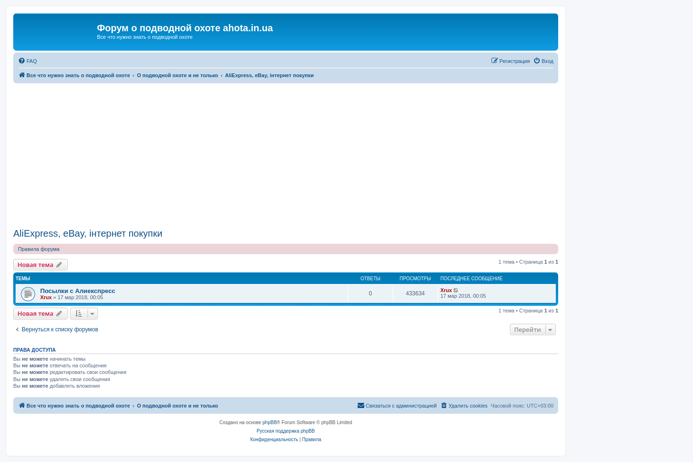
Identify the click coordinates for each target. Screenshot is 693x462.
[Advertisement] (285, 154)
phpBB (270, 422)
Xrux (46, 297)
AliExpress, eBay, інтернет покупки (87, 233)
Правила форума (39, 249)
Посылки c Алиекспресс (77, 290)
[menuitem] (27, 61)
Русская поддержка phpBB (285, 431)
